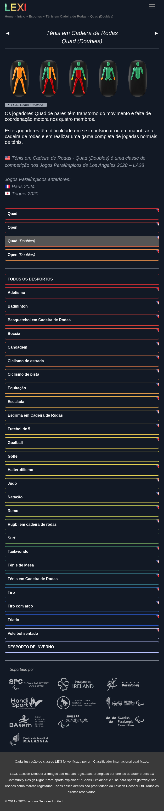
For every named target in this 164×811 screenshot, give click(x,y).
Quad (12, 214)
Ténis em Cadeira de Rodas (82, 33)
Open (12, 227)
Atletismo (16, 293)
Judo (12, 483)
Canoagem (17, 347)
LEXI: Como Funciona (27, 105)
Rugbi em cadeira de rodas (32, 524)
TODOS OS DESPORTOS (30, 279)
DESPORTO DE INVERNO (31, 647)
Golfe (12, 456)
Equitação (17, 388)
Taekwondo (18, 551)
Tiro (11, 592)
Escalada (16, 402)
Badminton (18, 306)
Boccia (14, 334)
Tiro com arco (20, 606)
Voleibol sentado (23, 633)
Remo (13, 511)
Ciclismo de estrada (26, 361)
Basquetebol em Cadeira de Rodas (39, 320)
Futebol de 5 (19, 429)
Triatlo (13, 620)
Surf (11, 538)
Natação (15, 497)
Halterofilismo (20, 470)
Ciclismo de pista (23, 374)
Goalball (15, 443)
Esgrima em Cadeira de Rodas (35, 415)
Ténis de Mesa (21, 565)
